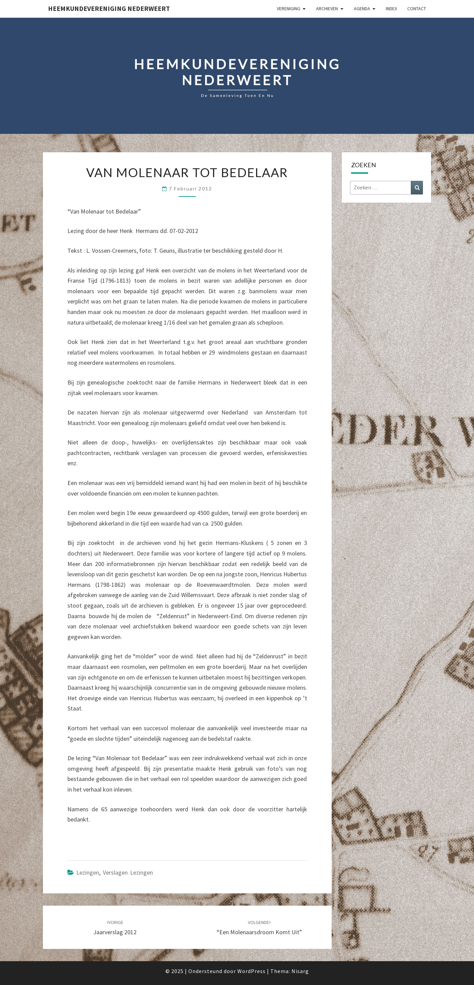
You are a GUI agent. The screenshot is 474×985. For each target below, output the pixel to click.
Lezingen (87, 872)
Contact (416, 8)
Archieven (327, 8)
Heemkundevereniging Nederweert (109, 8)
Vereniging (288, 8)
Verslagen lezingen (128, 872)
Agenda (362, 8)
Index (391, 8)
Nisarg (300, 971)
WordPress (251, 971)
